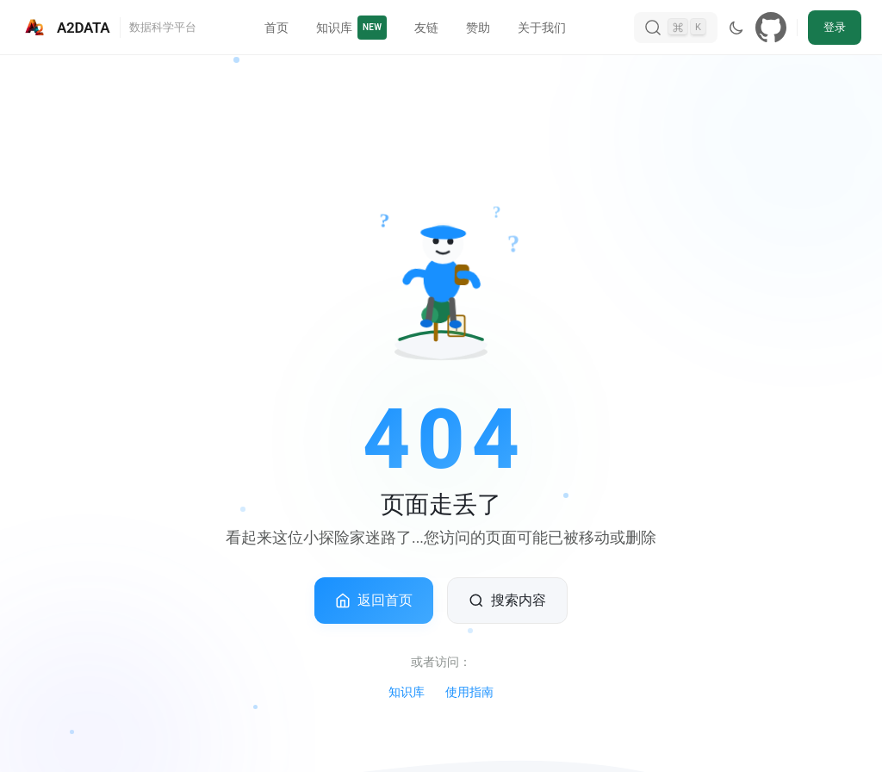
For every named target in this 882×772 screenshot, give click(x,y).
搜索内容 (507, 600)
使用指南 (469, 692)
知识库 (406, 692)
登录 (834, 27)
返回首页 (374, 600)
